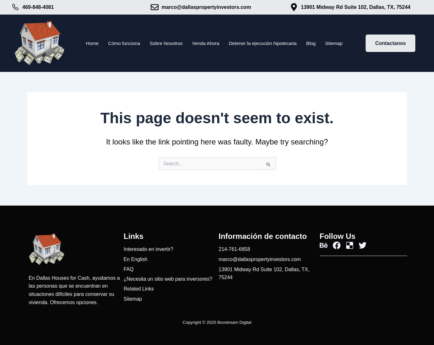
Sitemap (339, 43)
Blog (316, 43)
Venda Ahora (205, 43)
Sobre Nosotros (163, 43)
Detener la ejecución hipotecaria (265, 43)
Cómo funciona (119, 43)
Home (86, 43)
